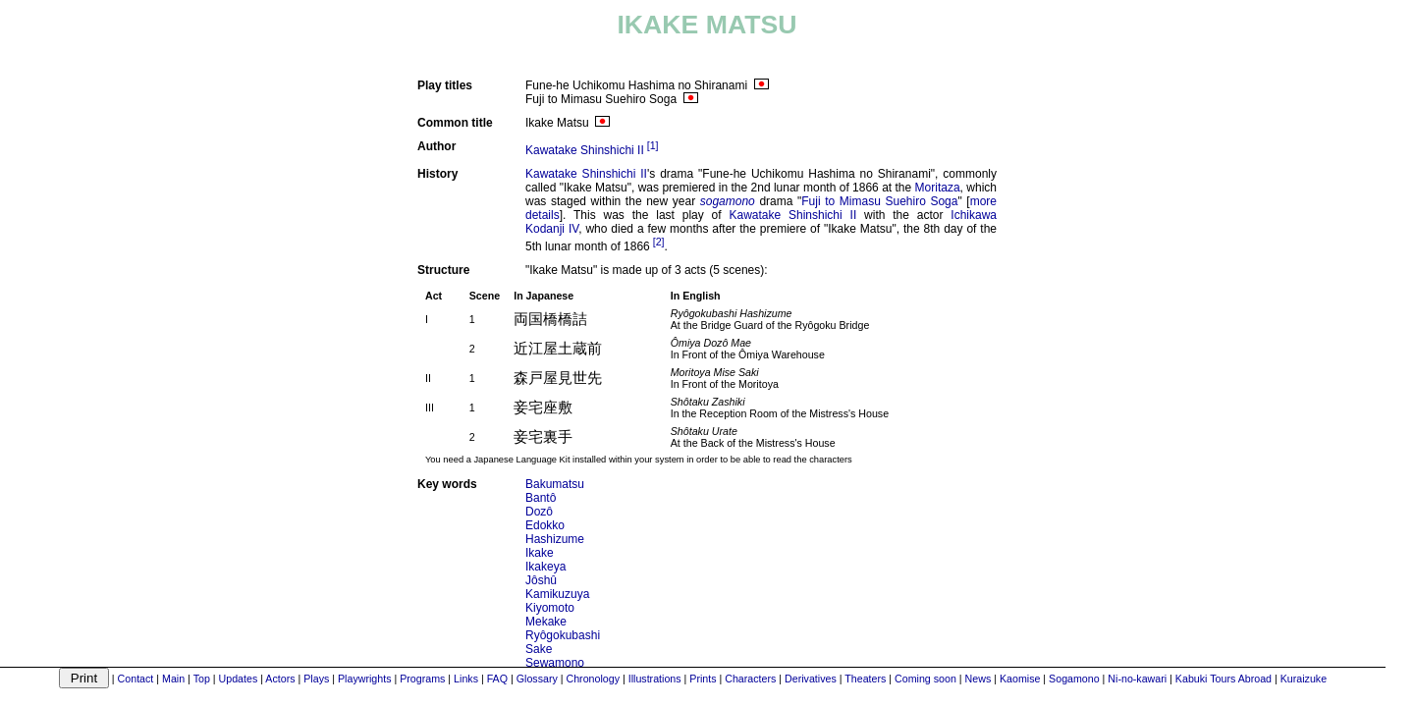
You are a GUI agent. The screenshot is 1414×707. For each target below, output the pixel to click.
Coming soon (925, 678)
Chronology (593, 678)
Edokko (545, 525)
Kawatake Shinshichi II (584, 150)
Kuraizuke (1303, 678)
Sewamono (554, 663)
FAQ (497, 678)
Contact (136, 678)
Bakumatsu (554, 484)
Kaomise (1020, 678)
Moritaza (937, 187)
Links (466, 678)
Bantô (540, 498)
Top (201, 678)
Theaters (865, 678)
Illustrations (654, 678)
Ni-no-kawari (1137, 678)
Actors (280, 678)
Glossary (537, 678)
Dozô (539, 511)
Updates (238, 678)
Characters (750, 678)
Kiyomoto (549, 608)
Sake (538, 649)
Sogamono (1074, 678)
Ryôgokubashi (562, 635)
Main (173, 678)
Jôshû (541, 580)
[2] (659, 241)
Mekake (546, 621)
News (978, 678)
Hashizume (554, 539)
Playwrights (364, 678)
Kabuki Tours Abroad (1223, 678)
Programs (422, 678)
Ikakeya (545, 566)
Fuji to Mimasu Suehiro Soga (879, 201)
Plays (316, 678)
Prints (702, 678)
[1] (653, 145)
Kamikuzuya (557, 594)
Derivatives (811, 678)
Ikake (539, 553)
